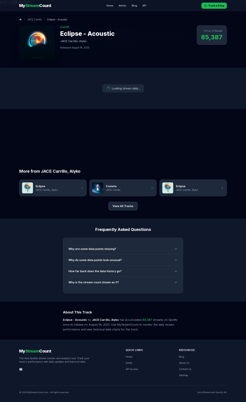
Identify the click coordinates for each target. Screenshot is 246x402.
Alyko (83, 41)
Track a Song (214, 5)
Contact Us (185, 369)
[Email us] (21, 369)
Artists (122, 5)
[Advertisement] (123, 135)
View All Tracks (123, 206)
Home (109, 5)
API (144, 5)
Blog (134, 5)
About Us (184, 362)
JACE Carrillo (34, 19)
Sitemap (183, 375)
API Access (132, 369)
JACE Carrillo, (69, 41)
